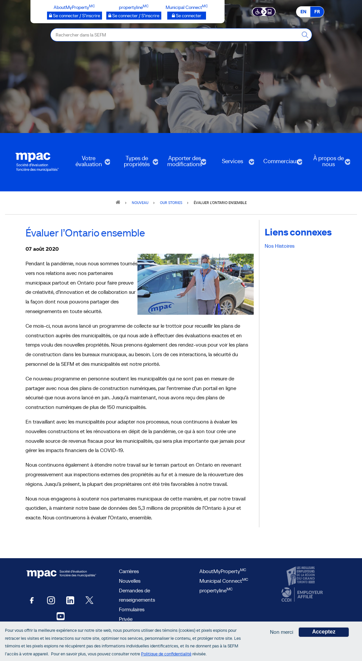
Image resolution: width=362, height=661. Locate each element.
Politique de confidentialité (166, 654)
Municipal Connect (223, 580)
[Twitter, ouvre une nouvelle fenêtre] (89, 600)
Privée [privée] (125, 619)
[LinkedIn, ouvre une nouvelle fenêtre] (70, 600)
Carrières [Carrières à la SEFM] (129, 571)
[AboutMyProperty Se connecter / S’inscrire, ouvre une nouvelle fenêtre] (74, 16)
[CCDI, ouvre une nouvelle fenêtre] (301, 595)
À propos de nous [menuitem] (328, 163)
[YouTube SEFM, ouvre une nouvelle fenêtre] (61, 616)
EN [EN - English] (303, 12)
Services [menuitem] (232, 163)
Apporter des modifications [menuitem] (184, 163)
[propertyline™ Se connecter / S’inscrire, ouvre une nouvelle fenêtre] (133, 16)
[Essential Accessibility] (264, 11)
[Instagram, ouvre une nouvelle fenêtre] (51, 600)
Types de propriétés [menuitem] (136, 163)
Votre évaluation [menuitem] (88, 163)
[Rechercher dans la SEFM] (305, 34)
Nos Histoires (279, 245)
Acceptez (323, 631)
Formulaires (131, 609)
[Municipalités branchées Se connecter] (186, 16)
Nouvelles (129, 580)
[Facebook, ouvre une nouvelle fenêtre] (32, 600)
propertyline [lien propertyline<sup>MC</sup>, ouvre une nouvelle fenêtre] (216, 590)
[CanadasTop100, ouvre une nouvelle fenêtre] (301, 576)
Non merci (281, 631)
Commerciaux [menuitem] (280, 163)
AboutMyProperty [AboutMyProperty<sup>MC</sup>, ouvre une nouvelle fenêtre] (222, 571)
